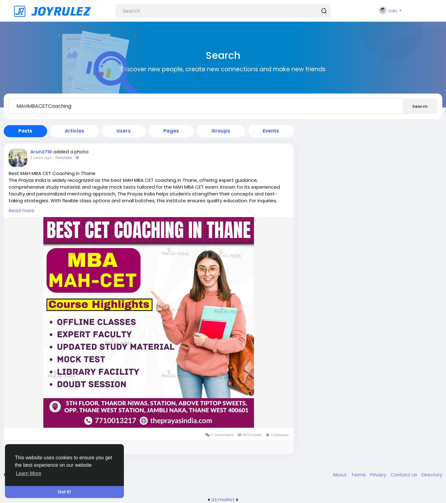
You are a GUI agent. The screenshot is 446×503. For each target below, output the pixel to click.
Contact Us (404, 474)
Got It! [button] (64, 491)
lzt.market (223, 499)
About (340, 474)
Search (420, 106)
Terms (359, 474)
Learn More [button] (28, 473)
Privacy (378, 474)
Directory (432, 474)
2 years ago (40, 157)
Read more (21, 210)
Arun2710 (41, 152)
